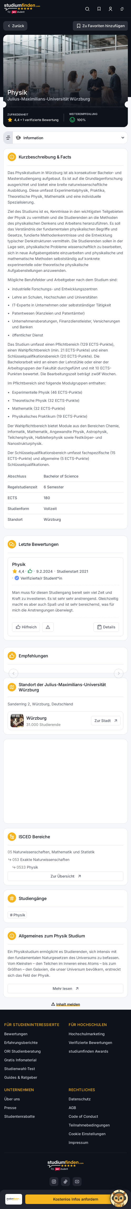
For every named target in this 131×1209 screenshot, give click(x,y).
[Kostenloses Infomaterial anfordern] (75, 1199)
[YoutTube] (77, 1181)
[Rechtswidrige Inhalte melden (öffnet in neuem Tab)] (48, 627)
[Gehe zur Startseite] (22, 9)
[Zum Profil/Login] (110, 9)
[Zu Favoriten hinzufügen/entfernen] (100, 26)
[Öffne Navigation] (122, 9)
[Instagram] (54, 1181)
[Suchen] (87, 9)
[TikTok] (65, 1181)
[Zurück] (15, 26)
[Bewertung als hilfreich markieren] (26, 627)
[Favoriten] (99, 9)
